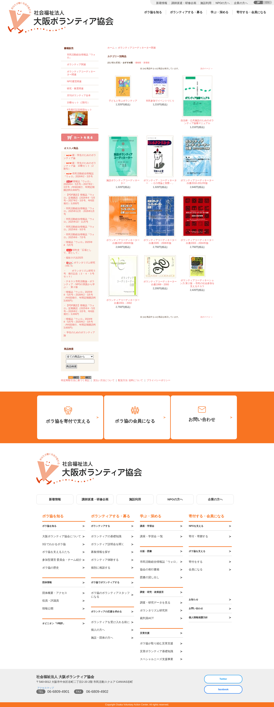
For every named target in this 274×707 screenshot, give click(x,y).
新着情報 (161, 3)
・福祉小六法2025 (73, 257)
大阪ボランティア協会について (61, 536)
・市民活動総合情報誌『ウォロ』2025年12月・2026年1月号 (79, 211)
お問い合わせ (196, 608)
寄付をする (196, 561)
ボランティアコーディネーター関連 (137, 47)
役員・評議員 (50, 600)
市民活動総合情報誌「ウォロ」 (159, 561)
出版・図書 (146, 551)
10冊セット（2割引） (78, 102)
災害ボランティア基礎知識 (156, 651)
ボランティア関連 (76, 64)
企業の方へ (241, 3)
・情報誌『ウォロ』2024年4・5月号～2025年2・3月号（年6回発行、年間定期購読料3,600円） (80, 323)
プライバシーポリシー (158, 380)
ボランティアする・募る (186, 12)
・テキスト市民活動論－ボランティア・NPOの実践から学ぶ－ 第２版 (79, 284)
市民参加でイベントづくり (160, 100)
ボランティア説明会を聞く (107, 544)
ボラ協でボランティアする (105, 582)
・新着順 (145, 63)
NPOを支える (196, 526)
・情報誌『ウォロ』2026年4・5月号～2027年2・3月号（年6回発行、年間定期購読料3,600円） (79, 185)
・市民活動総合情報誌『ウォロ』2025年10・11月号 (79, 220)
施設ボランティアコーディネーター (123, 182)
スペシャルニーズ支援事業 (156, 659)
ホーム (110, 47)
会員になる (196, 569)
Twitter (223, 679)
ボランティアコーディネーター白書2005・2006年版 (160, 241)
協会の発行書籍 (149, 569)
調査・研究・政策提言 (152, 592)
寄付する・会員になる (251, 12)
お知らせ (193, 599)
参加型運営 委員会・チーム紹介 (62, 559)
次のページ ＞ (206, 68)
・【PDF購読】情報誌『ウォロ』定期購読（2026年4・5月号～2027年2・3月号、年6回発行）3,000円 (79, 199)
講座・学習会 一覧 (151, 536)
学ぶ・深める (219, 12)
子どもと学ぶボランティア (123, 100)
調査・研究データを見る (155, 602)
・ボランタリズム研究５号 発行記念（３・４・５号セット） (80, 273)
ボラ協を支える (197, 551)
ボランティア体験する (105, 559)
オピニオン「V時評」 (53, 623)
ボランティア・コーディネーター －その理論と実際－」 (160, 182)
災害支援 (144, 633)
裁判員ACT (147, 618)
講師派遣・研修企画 (183, 3)
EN (267, 2)
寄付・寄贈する (198, 536)
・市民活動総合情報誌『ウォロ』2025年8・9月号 (79, 228)
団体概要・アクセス (54, 592)
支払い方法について (103, 380)
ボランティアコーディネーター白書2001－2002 (123, 301)
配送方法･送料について (130, 380)
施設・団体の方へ (102, 637)
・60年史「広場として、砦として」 (77, 251)
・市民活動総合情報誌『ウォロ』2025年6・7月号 (79, 236)
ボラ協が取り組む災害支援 (156, 643)
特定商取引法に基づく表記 (75, 380)
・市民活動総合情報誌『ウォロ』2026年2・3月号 (79, 175)
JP (258, 2)
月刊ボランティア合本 (79, 95)
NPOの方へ (223, 3)
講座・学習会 (147, 526)
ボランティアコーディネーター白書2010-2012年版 (197, 182)
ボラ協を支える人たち (56, 551)
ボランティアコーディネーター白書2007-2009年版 (123, 241)
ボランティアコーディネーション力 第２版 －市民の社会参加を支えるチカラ (197, 283)
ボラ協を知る (153, 12)
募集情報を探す (100, 551)
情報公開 (47, 608)
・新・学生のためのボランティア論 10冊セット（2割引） (80, 166)
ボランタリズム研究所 (154, 610)
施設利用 (205, 3)
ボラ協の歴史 (50, 567)
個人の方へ (98, 629)
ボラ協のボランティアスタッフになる (110, 594)
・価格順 (137, 63)
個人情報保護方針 (198, 617)
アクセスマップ (45, 687)
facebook (223, 689)
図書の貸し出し (149, 577)
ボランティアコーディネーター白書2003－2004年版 (197, 241)
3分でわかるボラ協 (54, 544)
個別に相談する (100, 567)
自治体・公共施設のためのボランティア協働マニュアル (197, 122)
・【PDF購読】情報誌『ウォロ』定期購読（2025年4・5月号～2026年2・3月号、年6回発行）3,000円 (79, 309)
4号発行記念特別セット (81, 117)
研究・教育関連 (75, 88)
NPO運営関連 (74, 81)
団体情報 (47, 582)
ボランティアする (100, 526)
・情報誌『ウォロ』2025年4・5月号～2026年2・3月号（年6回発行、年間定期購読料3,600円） (80, 296)
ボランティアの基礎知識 (106, 536)
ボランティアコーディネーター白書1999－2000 (160, 283)
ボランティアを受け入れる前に (110, 622)
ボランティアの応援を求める (106, 611)
